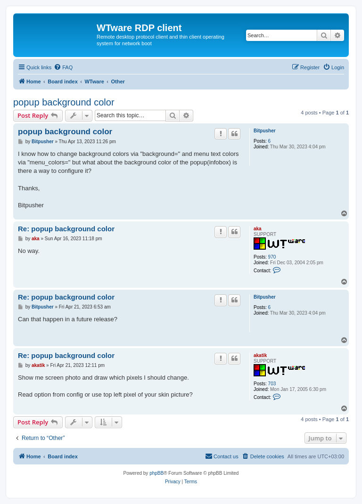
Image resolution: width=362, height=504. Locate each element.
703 (272, 383)
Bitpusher (265, 130)
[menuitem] (63, 67)
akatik (260, 355)
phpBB (156, 473)
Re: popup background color (66, 229)
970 (272, 257)
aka (258, 228)
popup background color (64, 102)
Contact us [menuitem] (222, 456)
